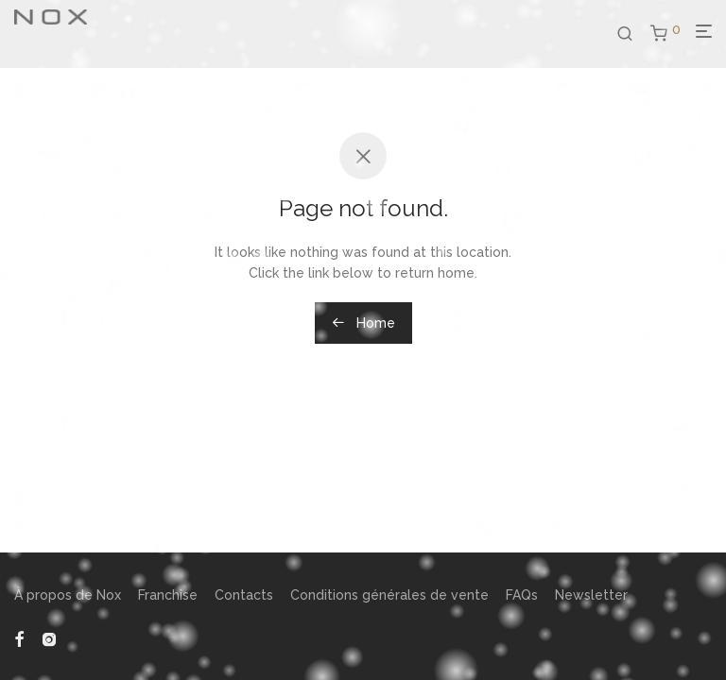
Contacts (244, 595)
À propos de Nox (67, 595)
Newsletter (591, 595)
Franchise (168, 595)
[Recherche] (631, 34)
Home (363, 323)
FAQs (522, 595)
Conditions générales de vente (389, 595)
